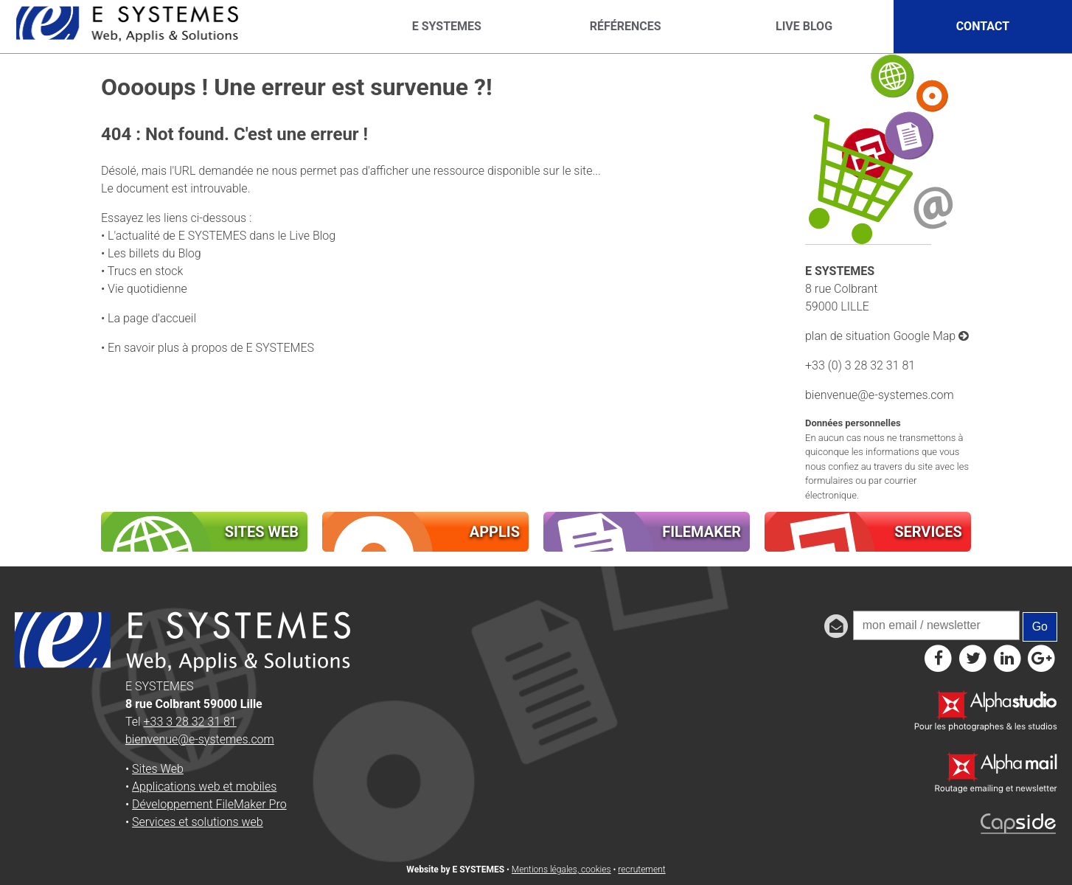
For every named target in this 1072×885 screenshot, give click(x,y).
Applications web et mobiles (204, 787)
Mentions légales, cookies (561, 869)
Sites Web (158, 769)
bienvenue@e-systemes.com (879, 395)
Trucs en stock (146, 271)
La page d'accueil (152, 318)
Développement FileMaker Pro (209, 804)
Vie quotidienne (147, 289)
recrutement (641, 869)
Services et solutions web (197, 822)
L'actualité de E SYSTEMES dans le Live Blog (221, 236)
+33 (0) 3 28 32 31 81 (860, 365)
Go (1040, 626)
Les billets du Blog (154, 253)
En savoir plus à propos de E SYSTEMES (211, 348)
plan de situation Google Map (887, 336)
